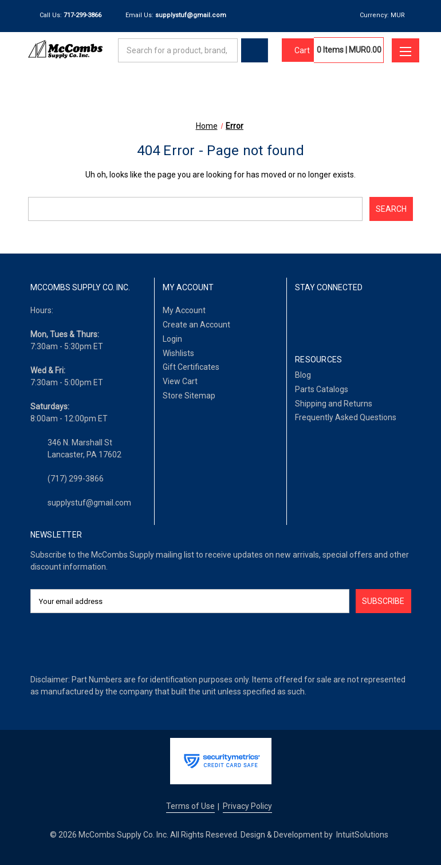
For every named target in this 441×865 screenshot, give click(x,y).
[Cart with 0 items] (298, 50)
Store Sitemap (189, 395)
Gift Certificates (191, 367)
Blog (303, 375)
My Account (184, 310)
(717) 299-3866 (76, 478)
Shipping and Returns (333, 403)
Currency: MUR (386, 15)
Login (172, 338)
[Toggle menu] (405, 50)
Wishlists (178, 353)
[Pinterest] (388, 317)
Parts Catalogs (321, 389)
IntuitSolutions (362, 834)
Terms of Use (190, 806)
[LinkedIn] (330, 317)
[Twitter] (359, 317)
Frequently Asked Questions (345, 417)
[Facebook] (301, 317)
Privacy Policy (247, 806)
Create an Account (196, 324)
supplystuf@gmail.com (89, 502)
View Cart (180, 381)
